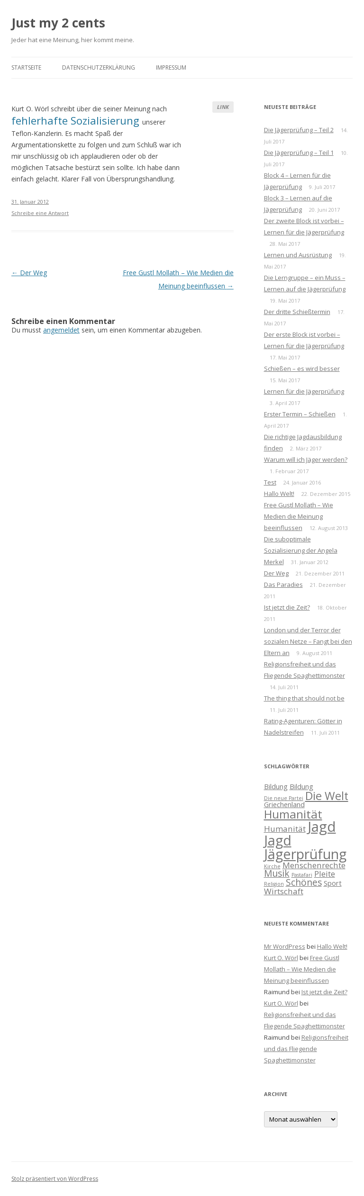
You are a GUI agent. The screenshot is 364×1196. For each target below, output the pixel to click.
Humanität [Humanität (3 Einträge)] (285, 828)
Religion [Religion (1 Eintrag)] (274, 884)
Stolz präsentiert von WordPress (54, 1179)
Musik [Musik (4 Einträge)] (277, 873)
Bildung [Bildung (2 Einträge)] (276, 786)
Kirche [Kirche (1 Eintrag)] (272, 866)
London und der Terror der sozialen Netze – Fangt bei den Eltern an (308, 641)
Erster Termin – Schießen (300, 414)
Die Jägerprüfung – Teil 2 (299, 130)
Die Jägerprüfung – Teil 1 (299, 152)
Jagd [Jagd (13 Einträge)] (277, 840)
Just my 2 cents (58, 22)
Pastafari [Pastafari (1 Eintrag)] (301, 875)
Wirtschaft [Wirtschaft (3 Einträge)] (283, 891)
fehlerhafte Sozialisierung (76, 120)
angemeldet (61, 329)
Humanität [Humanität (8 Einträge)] (293, 814)
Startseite (26, 67)
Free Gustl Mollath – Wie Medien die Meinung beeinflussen (298, 516)
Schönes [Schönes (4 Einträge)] (304, 882)
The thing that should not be (304, 698)
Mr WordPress (284, 946)
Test (270, 482)
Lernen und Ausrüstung (298, 255)
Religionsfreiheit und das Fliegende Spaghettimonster (306, 1048)
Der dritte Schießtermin (297, 311)
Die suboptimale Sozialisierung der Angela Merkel (300, 550)
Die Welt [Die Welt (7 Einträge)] (326, 795)
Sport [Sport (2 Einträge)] (333, 883)
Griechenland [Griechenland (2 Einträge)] (284, 804)
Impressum (171, 67)
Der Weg (29, 272)
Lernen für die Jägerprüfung (304, 391)
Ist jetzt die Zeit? (287, 607)
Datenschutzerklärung (98, 67)
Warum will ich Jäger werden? (305, 459)
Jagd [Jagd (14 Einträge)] (322, 826)
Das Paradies (283, 584)
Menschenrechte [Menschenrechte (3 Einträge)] (314, 865)
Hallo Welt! (279, 493)
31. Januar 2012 (30, 201)
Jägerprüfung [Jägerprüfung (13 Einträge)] (305, 854)
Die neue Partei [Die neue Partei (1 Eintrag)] (283, 798)
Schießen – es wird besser (302, 368)
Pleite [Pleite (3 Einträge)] (324, 873)
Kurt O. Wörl (281, 957)
